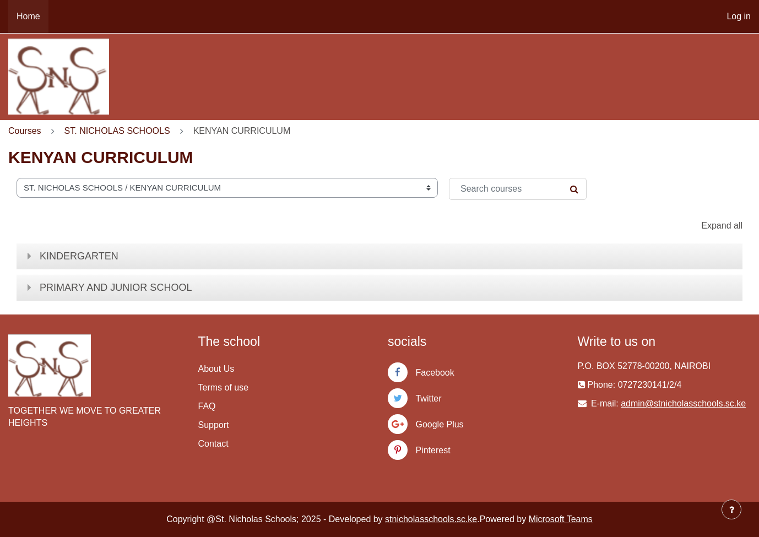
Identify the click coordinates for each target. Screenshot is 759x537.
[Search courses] (518, 189)
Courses (24, 130)
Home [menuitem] (28, 16)
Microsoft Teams (561, 519)
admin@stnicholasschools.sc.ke (683, 403)
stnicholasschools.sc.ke (431, 519)
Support (213, 425)
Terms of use (223, 387)
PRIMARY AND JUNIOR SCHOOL (116, 287)
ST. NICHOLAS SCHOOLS (117, 130)
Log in (739, 16)
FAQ (207, 406)
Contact (213, 443)
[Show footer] (731, 509)
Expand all (721, 225)
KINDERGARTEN (79, 256)
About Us (216, 368)
